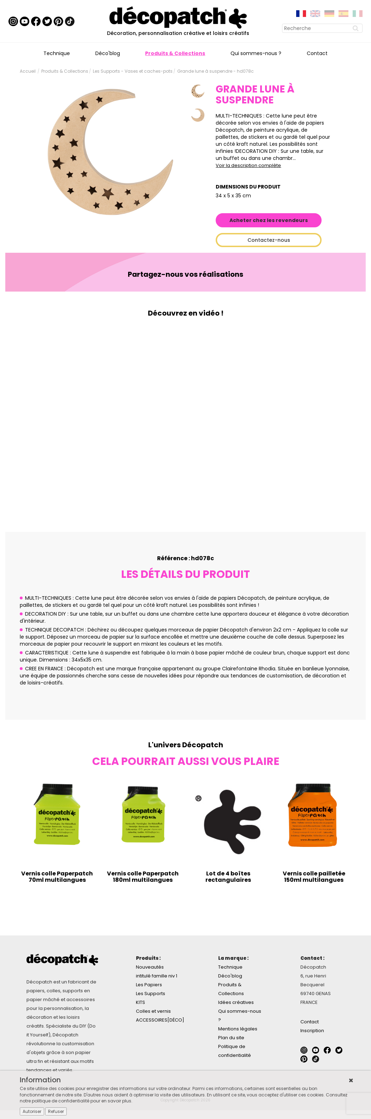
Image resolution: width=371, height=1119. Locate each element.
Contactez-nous (268, 240)
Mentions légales (237, 1028)
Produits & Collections (175, 53)
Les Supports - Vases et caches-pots (133, 71)
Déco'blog (107, 53)
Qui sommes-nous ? (256, 53)
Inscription (312, 1030)
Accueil (28, 71)
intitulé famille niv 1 (156, 976)
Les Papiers (149, 984)
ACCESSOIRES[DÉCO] (160, 1020)
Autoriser (32, 1111)
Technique (56, 53)
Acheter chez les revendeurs (268, 220)
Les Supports (150, 993)
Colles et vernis (153, 1011)
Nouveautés (150, 967)
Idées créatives (236, 1002)
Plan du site (231, 1037)
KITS (140, 1002)
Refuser (56, 1111)
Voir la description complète (248, 165)
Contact (317, 53)
